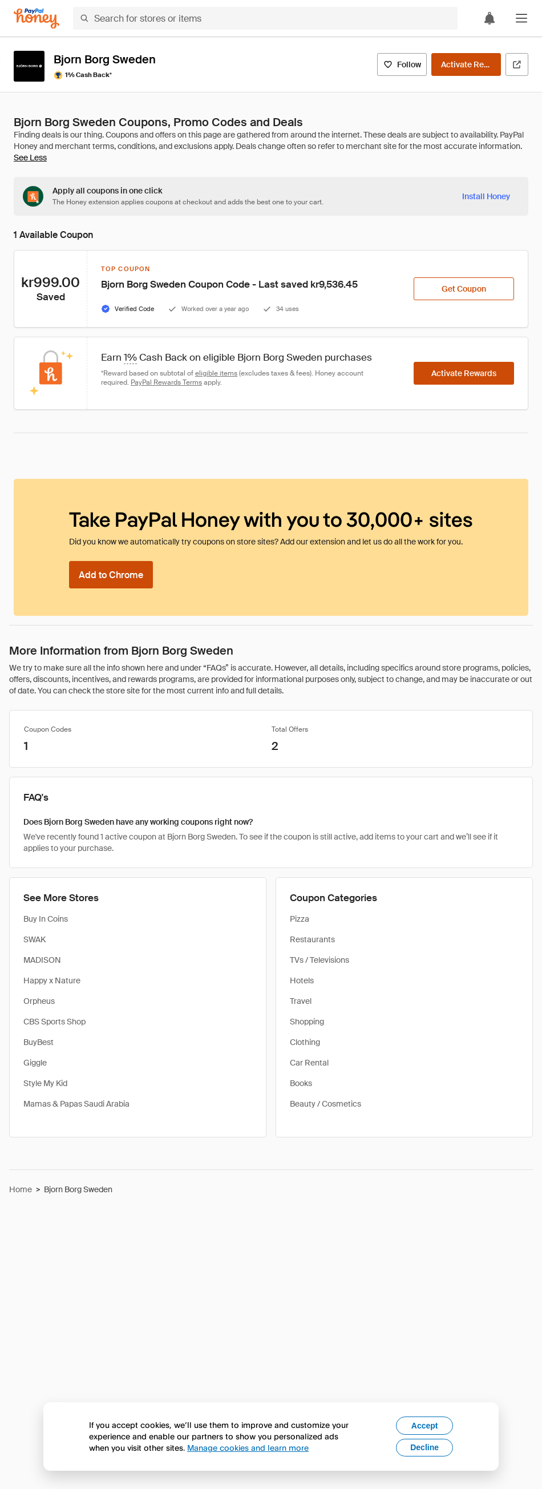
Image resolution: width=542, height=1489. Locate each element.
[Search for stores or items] (265, 18)
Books (301, 1083)
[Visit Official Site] (516, 64)
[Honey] (36, 19)
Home (20, 1189)
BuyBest (38, 1042)
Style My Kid (45, 1083)
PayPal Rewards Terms (166, 382)
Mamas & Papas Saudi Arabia (76, 1104)
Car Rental (309, 1063)
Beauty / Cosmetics (325, 1104)
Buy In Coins (45, 919)
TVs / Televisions (319, 960)
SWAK (34, 939)
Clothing (305, 1042)
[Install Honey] (486, 196)
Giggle (35, 1063)
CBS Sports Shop (54, 1021)
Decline (424, 1447)
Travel (301, 1001)
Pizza (299, 919)
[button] (521, 18)
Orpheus (39, 1001)
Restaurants (312, 939)
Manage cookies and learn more (248, 1447)
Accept (424, 1425)
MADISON (42, 960)
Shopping (307, 1021)
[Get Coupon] (464, 288)
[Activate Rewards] (466, 64)
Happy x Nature (51, 980)
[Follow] (402, 64)
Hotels (302, 980)
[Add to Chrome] (111, 574)
